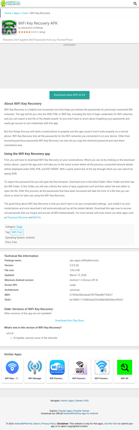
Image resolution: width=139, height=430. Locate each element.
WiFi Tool (17, 232)
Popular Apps (65, 410)
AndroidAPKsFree (23, 423)
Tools (25, 13)
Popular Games (81, 410)
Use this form (111, 423)
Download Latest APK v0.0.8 (69, 94)
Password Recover (17, 217)
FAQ (86, 400)
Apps (16, 13)
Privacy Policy (49, 423)
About (37, 423)
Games (79, 400)
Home (8, 13)
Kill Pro (37, 217)
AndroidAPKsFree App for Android (80, 413)
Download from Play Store (69, 320)
